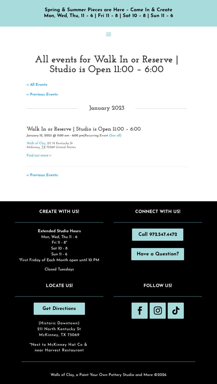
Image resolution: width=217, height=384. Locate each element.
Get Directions (59, 308)
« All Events (37, 85)
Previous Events (42, 94)
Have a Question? (158, 254)
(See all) (115, 135)
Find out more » (39, 155)
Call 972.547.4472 (157, 234)
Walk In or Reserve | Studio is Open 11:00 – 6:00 (84, 129)
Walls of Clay (36, 143)
